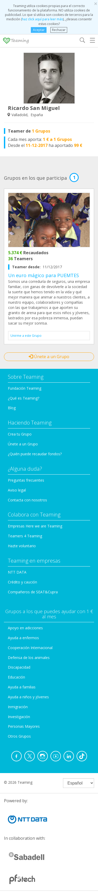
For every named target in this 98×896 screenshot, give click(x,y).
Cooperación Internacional (30, 647)
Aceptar (39, 30)
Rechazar (59, 30)
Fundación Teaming (24, 388)
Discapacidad (19, 667)
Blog (12, 407)
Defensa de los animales (29, 657)
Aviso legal (17, 490)
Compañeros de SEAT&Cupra (33, 591)
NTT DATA (17, 572)
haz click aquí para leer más (42, 19)
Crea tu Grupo (20, 434)
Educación (16, 677)
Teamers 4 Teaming (25, 535)
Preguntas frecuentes (26, 480)
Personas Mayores (24, 726)
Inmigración (18, 706)
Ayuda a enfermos (23, 637)
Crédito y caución (22, 582)
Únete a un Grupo (49, 356)
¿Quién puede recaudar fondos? (35, 453)
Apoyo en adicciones (25, 627)
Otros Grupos (19, 736)
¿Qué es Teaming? (23, 398)
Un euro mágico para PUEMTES (43, 275)
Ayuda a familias (22, 687)
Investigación (19, 716)
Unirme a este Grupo (26, 335)
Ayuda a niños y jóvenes (28, 696)
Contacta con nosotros (27, 499)
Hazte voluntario (22, 545)
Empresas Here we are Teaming (35, 526)
